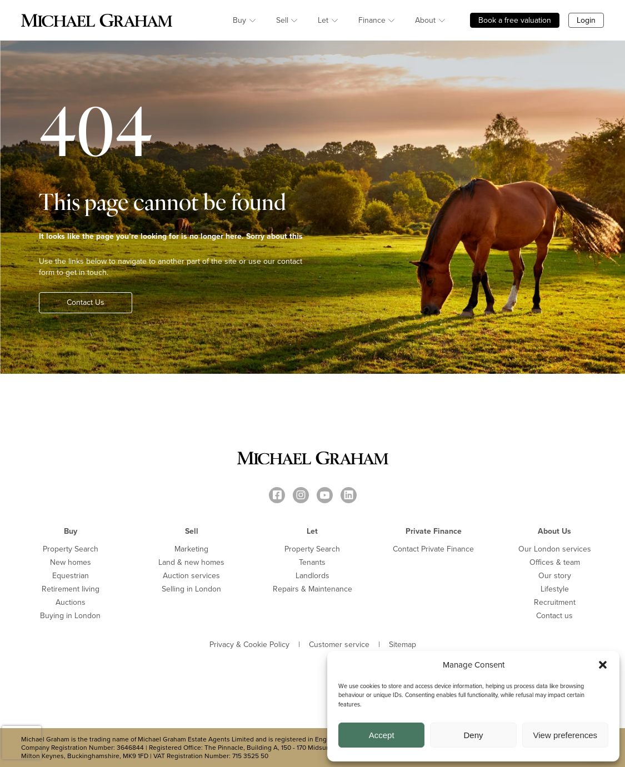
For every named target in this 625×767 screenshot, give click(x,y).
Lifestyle (555, 589)
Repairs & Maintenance (312, 589)
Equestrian (70, 575)
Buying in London (70, 615)
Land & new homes (191, 562)
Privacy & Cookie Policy (249, 644)
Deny (473, 735)
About (425, 20)
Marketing (191, 549)
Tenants (312, 562)
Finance (372, 20)
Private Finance (434, 531)
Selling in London (191, 589)
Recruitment (555, 602)
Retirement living (70, 589)
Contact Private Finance (433, 549)
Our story (554, 575)
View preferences (565, 735)
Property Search (70, 549)
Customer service (339, 644)
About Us (554, 531)
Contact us (554, 615)
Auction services (191, 575)
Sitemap (402, 644)
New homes (70, 562)
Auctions (71, 602)
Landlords (312, 575)
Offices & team (554, 562)
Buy (239, 20)
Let (323, 20)
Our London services (554, 549)
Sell (282, 20)
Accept (381, 735)
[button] (602, 664)
